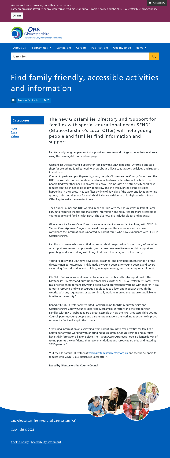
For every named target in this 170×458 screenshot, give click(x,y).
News (141, 47)
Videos (15, 136)
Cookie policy (20, 442)
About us (19, 47)
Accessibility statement (46, 442)
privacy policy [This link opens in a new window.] (149, 9)
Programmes (41, 47)
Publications (99, 47)
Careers (81, 47)
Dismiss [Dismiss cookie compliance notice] (17, 15)
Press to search (154, 56)
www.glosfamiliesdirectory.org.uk (108, 353)
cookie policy (98, 9)
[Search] (84, 56)
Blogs (14, 132)
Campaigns (63, 47)
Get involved (122, 47)
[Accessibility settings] (157, 3)
